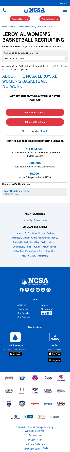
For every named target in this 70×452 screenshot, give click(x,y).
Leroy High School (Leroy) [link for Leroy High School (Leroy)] (17, 190)
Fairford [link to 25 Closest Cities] (44, 242)
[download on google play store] (54, 360)
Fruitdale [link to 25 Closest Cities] (37, 246)
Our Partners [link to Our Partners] (23, 317)
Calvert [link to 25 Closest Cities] (52, 242)
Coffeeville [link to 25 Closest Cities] (18, 242)
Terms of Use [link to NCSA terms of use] (35, 435)
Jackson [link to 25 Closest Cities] (19, 233)
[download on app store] (15, 353)
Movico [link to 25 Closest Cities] (25, 255)
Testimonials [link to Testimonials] (23, 308)
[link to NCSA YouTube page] (38, 290)
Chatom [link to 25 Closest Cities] (26, 237)
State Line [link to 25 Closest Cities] (50, 251)
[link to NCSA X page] (43, 290)
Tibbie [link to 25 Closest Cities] (54, 237)
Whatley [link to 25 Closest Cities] (46, 237)
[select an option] (35, 58)
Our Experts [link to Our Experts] (23, 313)
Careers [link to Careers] (44, 304)
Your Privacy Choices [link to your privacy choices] (32, 448)
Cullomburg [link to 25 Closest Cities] (18, 246)
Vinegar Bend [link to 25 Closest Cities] (37, 251)
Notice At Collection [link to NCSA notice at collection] (35, 444)
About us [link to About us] (21, 304)
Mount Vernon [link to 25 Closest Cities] (49, 246)
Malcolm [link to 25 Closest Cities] (28, 242)
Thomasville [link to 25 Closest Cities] (42, 255)
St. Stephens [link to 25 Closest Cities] (31, 233)
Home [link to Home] (4, 26)
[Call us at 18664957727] (4, 10)
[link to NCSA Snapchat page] (48, 290)
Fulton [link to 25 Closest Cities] (28, 246)
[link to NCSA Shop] (47, 313)
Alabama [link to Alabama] (42, 26)
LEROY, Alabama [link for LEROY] (11, 194)
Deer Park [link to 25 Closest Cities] (25, 251)
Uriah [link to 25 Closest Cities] (32, 255)
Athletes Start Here (50, 19)
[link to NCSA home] (35, 281)
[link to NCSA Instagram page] (27, 290)
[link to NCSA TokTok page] (32, 290)
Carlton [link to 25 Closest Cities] (50, 233)
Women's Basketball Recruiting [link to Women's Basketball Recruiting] (23, 26)
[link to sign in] (44, 131)
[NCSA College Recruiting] (34, 10)
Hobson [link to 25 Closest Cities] (42, 233)
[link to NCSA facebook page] (22, 290)
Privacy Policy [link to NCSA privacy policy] (35, 439)
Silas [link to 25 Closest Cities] (16, 251)
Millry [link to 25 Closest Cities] (36, 242)
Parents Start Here (20, 19)
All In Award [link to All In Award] (47, 308)
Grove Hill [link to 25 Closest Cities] (36, 237)
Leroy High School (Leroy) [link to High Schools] (35, 220)
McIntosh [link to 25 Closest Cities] (16, 237)
